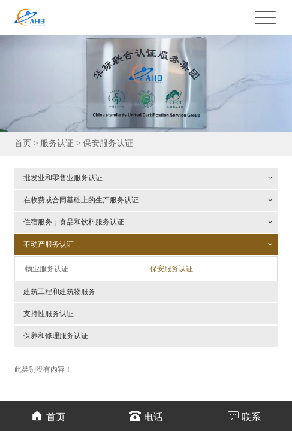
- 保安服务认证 (169, 269)
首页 (22, 143)
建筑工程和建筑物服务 (59, 291)
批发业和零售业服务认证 (147, 178)
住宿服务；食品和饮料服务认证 (147, 222)
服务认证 (57, 143)
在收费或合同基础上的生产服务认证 (147, 200)
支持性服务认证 (48, 313)
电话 (146, 415)
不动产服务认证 (147, 244)
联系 (244, 415)
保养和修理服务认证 (55, 336)
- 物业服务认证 (44, 269)
